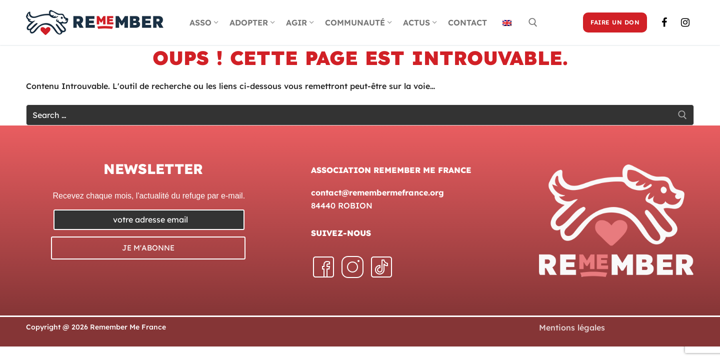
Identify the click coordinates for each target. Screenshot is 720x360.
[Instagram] (685, 23)
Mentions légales (572, 327)
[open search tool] (533, 22)
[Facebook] (664, 23)
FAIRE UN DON (615, 22)
